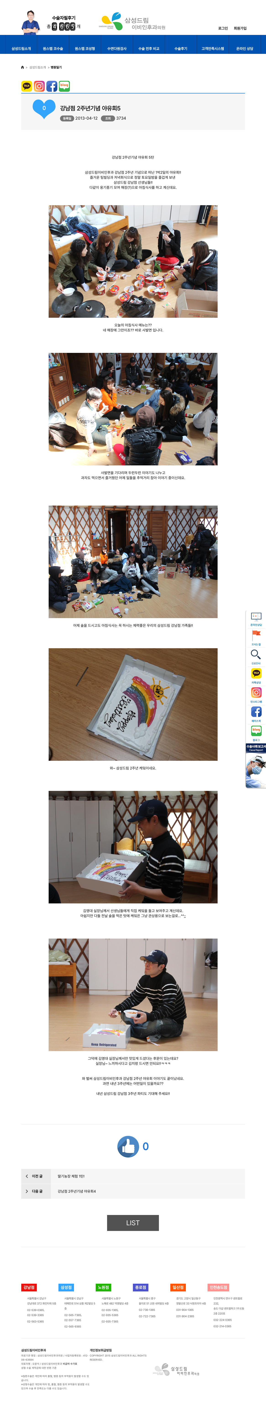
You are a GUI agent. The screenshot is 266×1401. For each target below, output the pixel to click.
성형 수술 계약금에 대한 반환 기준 (39, 1368)
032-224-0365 (222, 1320)
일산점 (178, 1287)
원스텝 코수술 (53, 49)
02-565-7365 (72, 1315)
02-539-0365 (35, 1310)
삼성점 (66, 1287)
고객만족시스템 (213, 49)
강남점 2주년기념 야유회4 (77, 1191)
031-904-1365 (185, 1310)
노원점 (103, 1287)
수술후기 (180, 49)
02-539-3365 (35, 1315)
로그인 (223, 28)
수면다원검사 (116, 49)
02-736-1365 (147, 1310)
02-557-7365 (72, 1320)
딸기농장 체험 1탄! (71, 1176)
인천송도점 (218, 1287)
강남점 (29, 1287)
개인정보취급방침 (101, 1350)
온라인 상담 (244, 49)
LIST (133, 1223)
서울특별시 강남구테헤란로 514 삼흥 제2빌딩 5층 (79, 1303)
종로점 (140, 1287)
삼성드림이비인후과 (33, 1350)
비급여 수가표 (70, 1363)
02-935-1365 (110, 1310)
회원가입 (240, 28)
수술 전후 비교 (148, 49)
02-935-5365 (110, 1315)
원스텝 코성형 (85, 49)
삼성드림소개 (21, 49)
